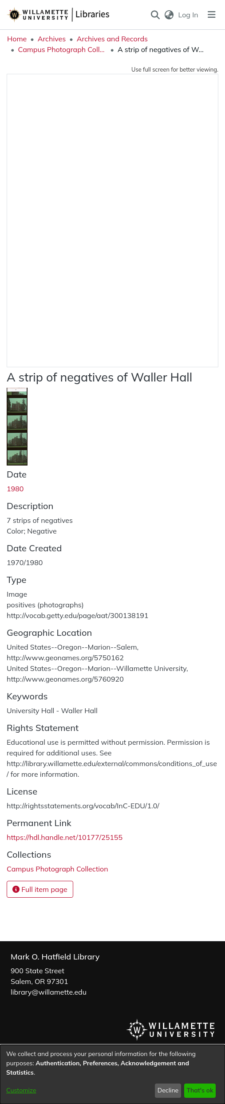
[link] (57, 868)
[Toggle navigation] (211, 14)
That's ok (199, 1090)
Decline (168, 1090)
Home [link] (17, 38)
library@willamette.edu (49, 992)
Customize (21, 1090)
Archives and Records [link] (112, 38)
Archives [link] (52, 38)
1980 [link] (15, 488)
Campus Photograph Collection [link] (62, 49)
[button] (155, 14)
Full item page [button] (39, 889)
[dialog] (112, 1074)
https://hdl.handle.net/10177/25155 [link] (64, 837)
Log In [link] (188, 14)
